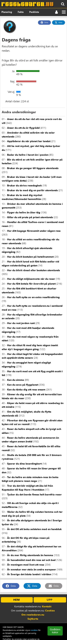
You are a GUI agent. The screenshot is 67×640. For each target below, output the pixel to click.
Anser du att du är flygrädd (23, 127)
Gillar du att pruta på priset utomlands (30, 217)
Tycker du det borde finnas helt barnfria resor (34, 494)
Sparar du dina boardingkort (24, 463)
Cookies (50, 610)
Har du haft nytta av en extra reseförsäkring (33, 297)
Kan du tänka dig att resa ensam (26, 389)
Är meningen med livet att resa (25, 564)
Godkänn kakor (55, 631)
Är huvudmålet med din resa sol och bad (31, 560)
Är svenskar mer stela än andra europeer (31, 569)
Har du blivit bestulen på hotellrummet (30, 256)
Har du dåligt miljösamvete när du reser (31, 278)
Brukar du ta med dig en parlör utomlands (32, 190)
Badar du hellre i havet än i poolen (27, 154)
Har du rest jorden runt (21, 323)
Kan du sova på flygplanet (22, 384)
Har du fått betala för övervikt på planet (31, 283)
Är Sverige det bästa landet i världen (29, 574)
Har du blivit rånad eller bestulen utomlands (33, 270)
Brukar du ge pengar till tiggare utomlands (32, 168)
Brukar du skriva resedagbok (24, 185)
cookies (34, 630)
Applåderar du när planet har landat (28, 141)
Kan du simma (15, 380)
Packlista (34, 11)
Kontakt (46, 606)
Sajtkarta (33, 618)
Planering (6, 11)
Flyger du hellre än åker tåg (23, 212)
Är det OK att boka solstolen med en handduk (34, 529)
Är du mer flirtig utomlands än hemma (30, 555)
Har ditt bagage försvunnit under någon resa (34, 230)
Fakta (21, 11)
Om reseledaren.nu (32, 614)
